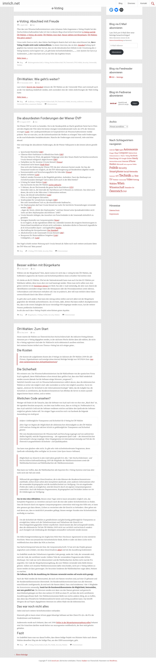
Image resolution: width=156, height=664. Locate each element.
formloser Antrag (41, 286)
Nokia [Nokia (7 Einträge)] (134, 164)
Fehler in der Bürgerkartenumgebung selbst (73, 622)
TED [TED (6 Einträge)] (132, 176)
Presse (59, 162)
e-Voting (46, 62)
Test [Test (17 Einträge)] (136, 176)
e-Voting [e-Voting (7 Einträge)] (127, 156)
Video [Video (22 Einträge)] (130, 179)
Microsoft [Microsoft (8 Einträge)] (120, 164)
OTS (71, 187)
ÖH (64, 62)
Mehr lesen (22, 58)
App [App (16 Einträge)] (117, 149)
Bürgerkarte (32, 315)
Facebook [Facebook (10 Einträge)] (134, 156)
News (57, 220)
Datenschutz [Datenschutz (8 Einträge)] (132, 153)
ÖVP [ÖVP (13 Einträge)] (125, 191)
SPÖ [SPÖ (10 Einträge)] (117, 176)
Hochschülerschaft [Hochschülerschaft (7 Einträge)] (115, 161)
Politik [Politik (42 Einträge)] (113, 167)
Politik (79, 62)
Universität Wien (22, 104)
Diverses (131, 3)
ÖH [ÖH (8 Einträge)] (133, 188)
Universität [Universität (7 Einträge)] (122, 180)
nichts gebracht (55, 185)
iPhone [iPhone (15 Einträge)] (132, 161)
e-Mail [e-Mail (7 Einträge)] (121, 156)
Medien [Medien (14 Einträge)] (112, 164)
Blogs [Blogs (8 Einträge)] (116, 153)
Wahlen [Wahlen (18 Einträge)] (113, 183)
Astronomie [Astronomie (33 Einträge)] (131, 149)
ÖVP (75, 62)
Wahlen (19, 65)
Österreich (69, 62)
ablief (59, 550)
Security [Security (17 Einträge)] (123, 168)
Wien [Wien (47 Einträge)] (120, 183)
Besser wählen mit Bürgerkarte (74, 35)
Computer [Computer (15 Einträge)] (123, 153)
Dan (33, 25)
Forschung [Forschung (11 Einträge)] (113, 158)
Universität (92, 62)
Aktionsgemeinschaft (35, 62)
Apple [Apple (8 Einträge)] (121, 150)
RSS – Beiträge (116, 77)
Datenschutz (114, 210)
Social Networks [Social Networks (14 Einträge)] (131, 171)
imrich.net (11, 3)
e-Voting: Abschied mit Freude (38, 21)
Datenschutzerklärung (116, 40)
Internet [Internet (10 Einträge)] (125, 161)
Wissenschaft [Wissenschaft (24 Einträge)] (116, 187)
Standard (81, 45)
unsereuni (32, 104)
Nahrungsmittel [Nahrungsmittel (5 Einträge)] (128, 164)
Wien (51, 251)
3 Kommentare (69, 315)
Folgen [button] (135, 103)
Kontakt (143, 3)
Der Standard (53, 230)
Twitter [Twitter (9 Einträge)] (115, 180)
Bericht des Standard (35, 87)
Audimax (31, 102)
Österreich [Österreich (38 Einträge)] (116, 191)
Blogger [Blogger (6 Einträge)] (111, 153)
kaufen (58, 228)
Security (85, 62)
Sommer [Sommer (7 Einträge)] (112, 176)
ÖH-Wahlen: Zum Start (52, 35)
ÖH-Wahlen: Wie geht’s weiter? (38, 79)
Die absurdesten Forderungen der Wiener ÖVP (49, 118)
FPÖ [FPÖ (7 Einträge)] (120, 158)
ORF (41, 152)
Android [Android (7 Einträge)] (112, 150)
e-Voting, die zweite (34, 35)
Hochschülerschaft (56, 62)
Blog (120, 3)
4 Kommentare (62, 251)
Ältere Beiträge (21, 655)
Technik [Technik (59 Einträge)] (125, 175)
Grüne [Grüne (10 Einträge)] (129, 158)
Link (27, 132)
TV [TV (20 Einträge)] (110, 179)
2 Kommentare (52, 104)
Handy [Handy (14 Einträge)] (135, 158)
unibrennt (80, 102)
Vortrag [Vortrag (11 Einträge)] (136, 180)
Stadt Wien (44, 165)
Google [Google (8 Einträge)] (124, 158)
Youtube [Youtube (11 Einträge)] (128, 187)
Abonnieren (116, 52)
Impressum (114, 214)
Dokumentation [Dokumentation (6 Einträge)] (114, 156)
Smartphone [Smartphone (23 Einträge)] (116, 171)
